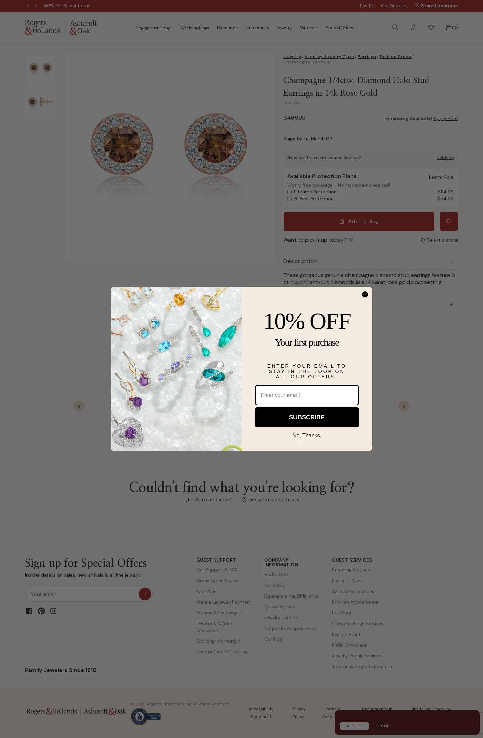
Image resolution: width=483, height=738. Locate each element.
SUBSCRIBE (307, 417)
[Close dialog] (365, 294)
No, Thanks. (306, 436)
